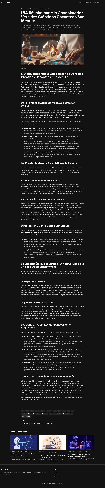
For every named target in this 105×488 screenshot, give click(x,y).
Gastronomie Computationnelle (61, 411)
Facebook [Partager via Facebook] (25, 423)
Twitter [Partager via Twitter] (33, 423)
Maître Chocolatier (67, 413)
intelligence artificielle (55, 413)
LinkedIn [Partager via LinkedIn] (39, 423)
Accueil (81, 2)
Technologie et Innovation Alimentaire (50, 8)
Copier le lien (49, 423)
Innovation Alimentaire (42, 413)
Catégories (96, 2)
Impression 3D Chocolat (28, 413)
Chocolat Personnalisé (27, 411)
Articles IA (88, 2)
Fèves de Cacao (40, 411)
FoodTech (49, 411)
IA (72, 411)
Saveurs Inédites (26, 416)
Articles (56, 474)
